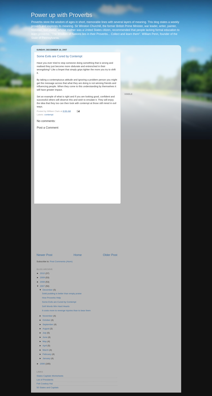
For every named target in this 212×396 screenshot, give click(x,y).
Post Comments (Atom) (61, 261)
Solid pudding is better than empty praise (62, 293)
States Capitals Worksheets (50, 376)
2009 (42, 277)
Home (78, 255)
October (47, 320)
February (47, 354)
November (48, 316)
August (46, 328)
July (45, 333)
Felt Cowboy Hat (45, 383)
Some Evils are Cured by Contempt (59, 56)
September (48, 324)
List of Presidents (45, 380)
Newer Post (44, 255)
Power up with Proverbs (61, 15)
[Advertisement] (77, 228)
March (46, 350)
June (45, 337)
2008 (42, 282)
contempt (48, 114)
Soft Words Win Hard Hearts (55, 306)
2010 (42, 273)
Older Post (110, 255)
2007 (42, 286)
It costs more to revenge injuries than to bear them (66, 310)
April (45, 345)
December (48, 290)
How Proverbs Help (51, 298)
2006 (42, 364)
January (47, 358)
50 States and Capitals (48, 387)
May (45, 341)
